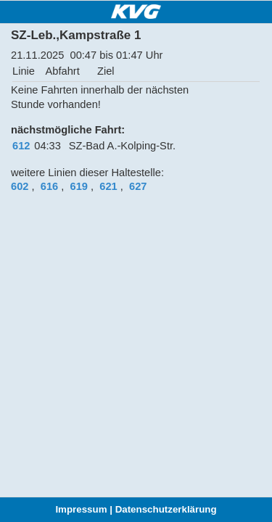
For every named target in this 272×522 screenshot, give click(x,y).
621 (108, 186)
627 (138, 186)
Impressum (81, 509)
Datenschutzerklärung (166, 509)
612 (21, 146)
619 (79, 186)
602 (19, 186)
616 (49, 186)
